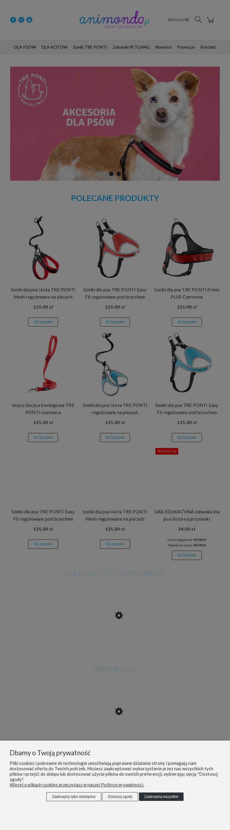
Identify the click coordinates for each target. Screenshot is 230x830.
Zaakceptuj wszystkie (161, 797)
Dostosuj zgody (120, 797)
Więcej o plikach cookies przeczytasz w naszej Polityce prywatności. (77, 784)
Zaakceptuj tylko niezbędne (74, 797)
